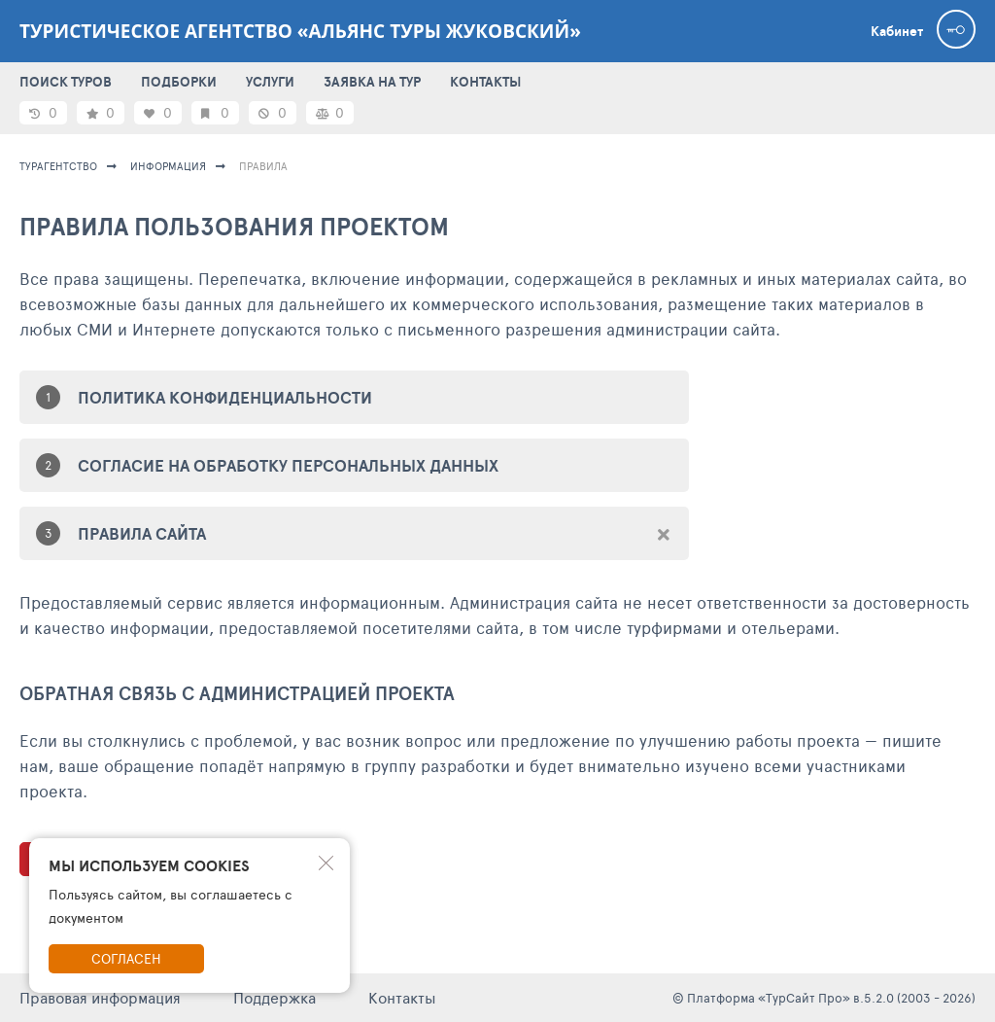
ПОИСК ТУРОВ (65, 81)
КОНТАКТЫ (485, 81)
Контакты (402, 997)
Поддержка (274, 997)
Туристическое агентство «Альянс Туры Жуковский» (300, 31)
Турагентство (58, 166)
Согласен (126, 958)
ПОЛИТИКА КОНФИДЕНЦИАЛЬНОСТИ (225, 397)
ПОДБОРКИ (179, 81)
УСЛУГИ (270, 81)
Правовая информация (100, 997)
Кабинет (897, 31)
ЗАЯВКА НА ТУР (372, 81)
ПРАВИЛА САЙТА (142, 533)
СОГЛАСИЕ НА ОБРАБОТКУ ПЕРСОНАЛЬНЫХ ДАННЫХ (288, 465)
